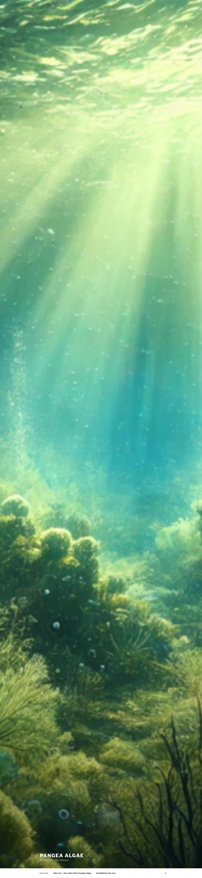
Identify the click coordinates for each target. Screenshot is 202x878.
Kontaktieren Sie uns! (106, 873)
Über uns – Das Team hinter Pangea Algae (72, 873)
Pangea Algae (62, 855)
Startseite (44, 873)
